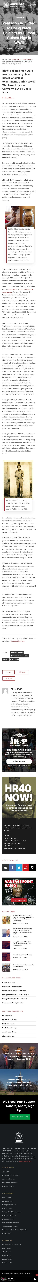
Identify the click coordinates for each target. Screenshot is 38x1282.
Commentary (6, 1255)
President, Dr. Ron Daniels (11, 1175)
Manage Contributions (9, 1205)
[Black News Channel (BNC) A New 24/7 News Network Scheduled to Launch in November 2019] (19, 1056)
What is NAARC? (10, 838)
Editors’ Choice (7, 1259)
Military (6, 659)
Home (14, 60)
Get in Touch (6, 1197)
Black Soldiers (16, 656)
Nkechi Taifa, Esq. (8, 1036)
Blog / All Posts (7, 1263)
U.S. (11, 659)
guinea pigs (13, 289)
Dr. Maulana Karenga (9, 1028)
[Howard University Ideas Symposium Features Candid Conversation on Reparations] (19, 1082)
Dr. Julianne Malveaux (9, 1032)
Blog (18, 60)
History (25, 656)
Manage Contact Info (9, 1215)
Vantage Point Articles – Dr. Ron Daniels (15, 995)
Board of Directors (8, 1179)
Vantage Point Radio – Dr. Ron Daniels (14, 999)
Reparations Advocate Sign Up (15, 848)
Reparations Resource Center (12, 986)
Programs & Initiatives (9, 1183)
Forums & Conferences (13, 843)
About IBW (5, 1172)
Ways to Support (20, 1117)
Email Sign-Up (7, 1208)
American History (17, 652)
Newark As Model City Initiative (12, 1003)
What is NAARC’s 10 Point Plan (15, 841)
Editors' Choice (19, 17)
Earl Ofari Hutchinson (9, 1020)
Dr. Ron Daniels (7, 1016)
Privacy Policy (7, 1233)
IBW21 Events (6, 1248)
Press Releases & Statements (11, 1245)
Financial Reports (8, 1186)
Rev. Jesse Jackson (8, 1024)
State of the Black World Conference (14, 991)
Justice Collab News (8, 982)
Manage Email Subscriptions (11, 1212)
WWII (17, 659)
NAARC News (9, 846)
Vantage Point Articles (9, 1226)
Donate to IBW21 (7, 1201)
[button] (35, 5)
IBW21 (11, 48)
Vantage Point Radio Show (11, 1222)
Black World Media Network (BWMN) (14, 1230)
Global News (6, 1252)
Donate (7, 836)
